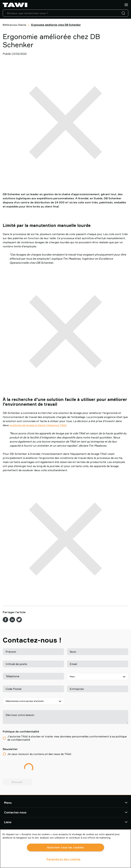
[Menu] (126, 5)
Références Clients (14, 24)
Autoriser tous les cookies (65, 847)
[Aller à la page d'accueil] (15, 5)
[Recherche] (124, 13)
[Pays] (97, 676)
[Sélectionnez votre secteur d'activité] (33, 701)
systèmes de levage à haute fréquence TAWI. (38, 425)
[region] (65, 848)
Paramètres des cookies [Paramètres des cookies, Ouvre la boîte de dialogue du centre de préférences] (64, 859)
